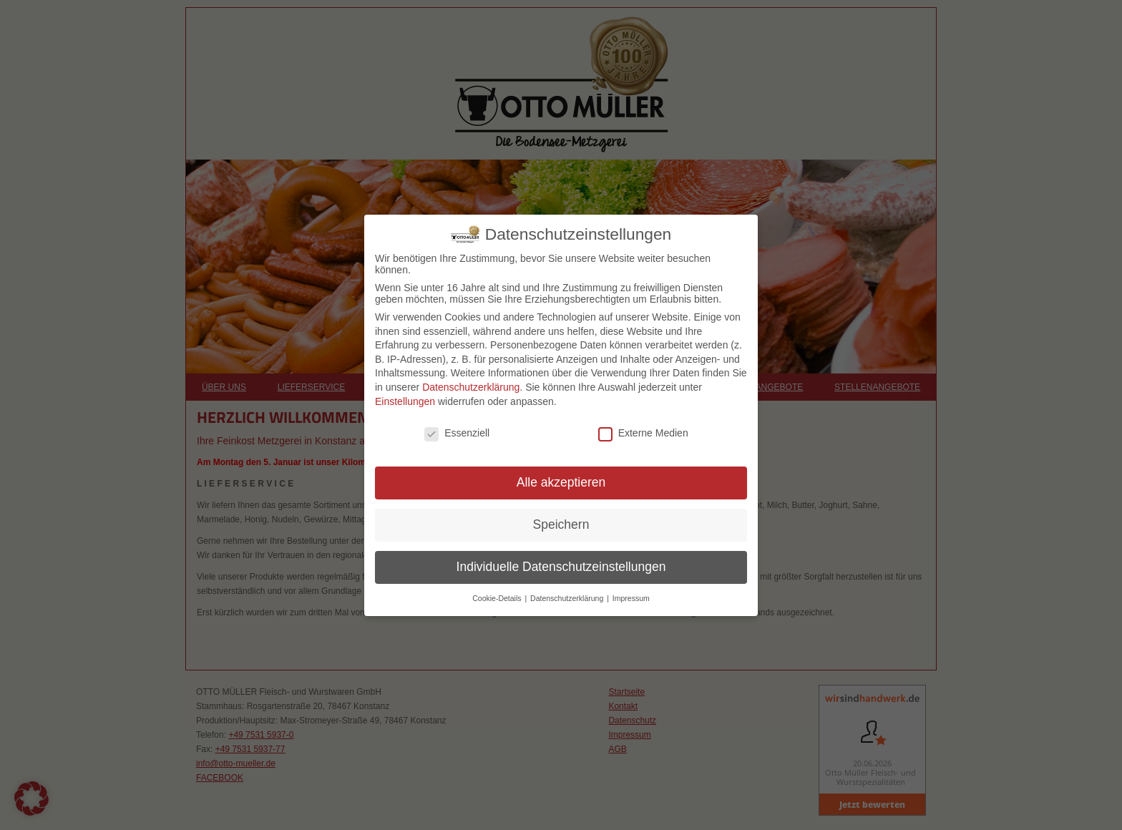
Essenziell (456, 433)
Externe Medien (643, 433)
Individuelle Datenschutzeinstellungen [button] (561, 567)
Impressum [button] (631, 598)
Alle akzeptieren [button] (561, 482)
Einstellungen (405, 401)
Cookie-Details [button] (497, 598)
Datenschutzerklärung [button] (567, 598)
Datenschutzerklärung (470, 387)
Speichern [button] (561, 524)
